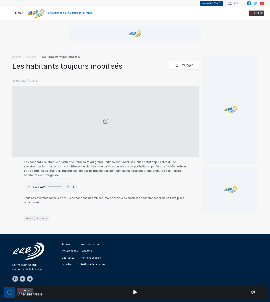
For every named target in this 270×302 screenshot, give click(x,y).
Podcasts (86, 251)
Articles (31, 56)
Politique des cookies (93, 264)
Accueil (16, 56)
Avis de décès (70, 251)
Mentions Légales (91, 257)
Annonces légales (211, 3)
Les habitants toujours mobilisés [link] (61, 56)
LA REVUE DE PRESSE (29, 294)
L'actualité (68, 257)
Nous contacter (90, 244)
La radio (66, 264)
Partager (184, 65)
